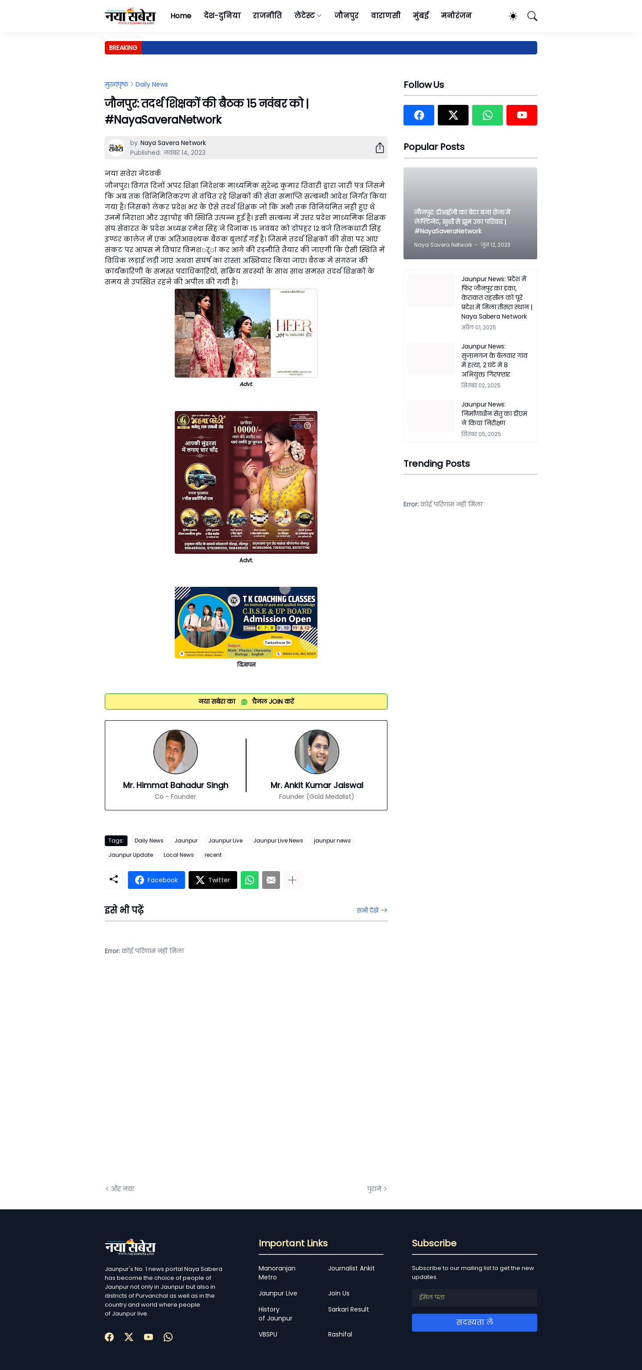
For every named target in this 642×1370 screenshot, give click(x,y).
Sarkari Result (348, 1309)
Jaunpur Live (225, 840)
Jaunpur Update (130, 855)
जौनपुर (346, 16)
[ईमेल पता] (474, 1298)
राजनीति (267, 16)
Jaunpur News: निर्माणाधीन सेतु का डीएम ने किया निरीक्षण (494, 414)
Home (180, 16)
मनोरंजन (456, 16)
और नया (122, 1188)
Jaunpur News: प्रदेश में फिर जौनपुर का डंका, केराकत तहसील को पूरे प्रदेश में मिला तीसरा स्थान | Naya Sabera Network (496, 297)
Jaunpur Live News (278, 840)
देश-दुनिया (222, 16)
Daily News (152, 84)
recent (213, 855)
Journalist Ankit (351, 1268)
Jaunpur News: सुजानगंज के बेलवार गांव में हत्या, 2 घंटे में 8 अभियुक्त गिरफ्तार (494, 360)
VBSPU (268, 1334)
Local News (179, 855)
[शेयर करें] (376, 148)
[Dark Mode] (509, 16)
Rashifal (340, 1334)
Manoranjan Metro (277, 1273)
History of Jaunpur (275, 1314)
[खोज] (528, 16)
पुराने (374, 1188)
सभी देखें (368, 910)
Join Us (339, 1293)
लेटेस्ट (304, 16)
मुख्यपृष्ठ (116, 84)
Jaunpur (186, 840)
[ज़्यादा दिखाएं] (292, 880)
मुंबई (420, 16)
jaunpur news (332, 840)
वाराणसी (386, 16)
